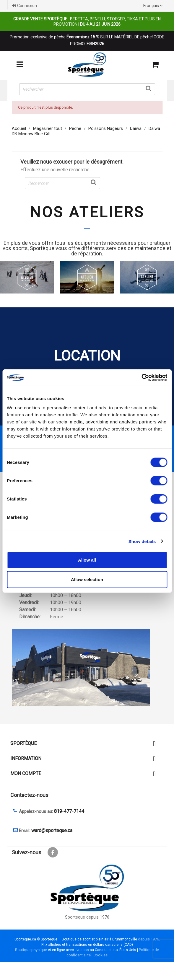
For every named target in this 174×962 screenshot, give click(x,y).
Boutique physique (31, 950)
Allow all (87, 559)
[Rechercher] (87, 89)
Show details (142, 541)
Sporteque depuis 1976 (87, 917)
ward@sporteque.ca (51, 830)
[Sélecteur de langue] (153, 5)
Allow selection (87, 579)
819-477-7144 (69, 811)
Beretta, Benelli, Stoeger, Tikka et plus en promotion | (87, 22)
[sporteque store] (87, 667)
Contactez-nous (29, 795)
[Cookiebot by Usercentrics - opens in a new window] (141, 377)
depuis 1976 (148, 939)
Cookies (100, 955)
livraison (82, 950)
